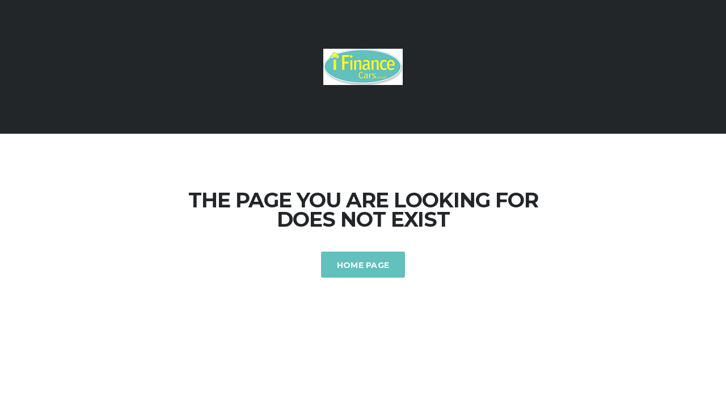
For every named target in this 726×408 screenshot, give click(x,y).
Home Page (363, 265)
